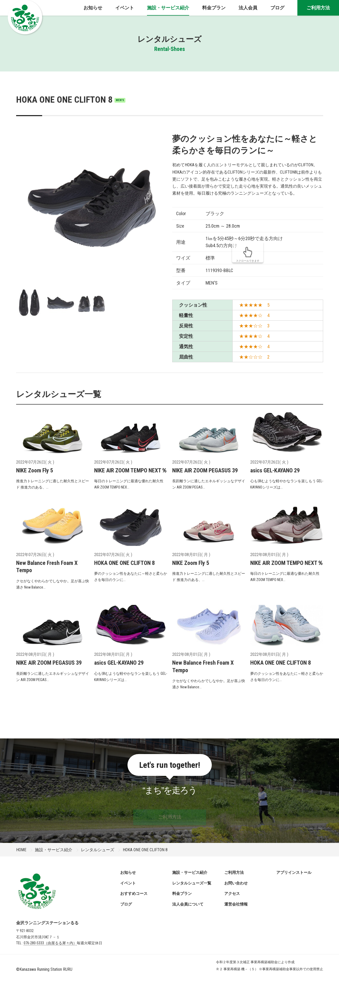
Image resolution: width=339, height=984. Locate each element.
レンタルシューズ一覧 (191, 883)
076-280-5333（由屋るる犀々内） (50, 943)
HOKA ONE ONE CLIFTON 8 (70, 99)
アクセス (232, 893)
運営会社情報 (236, 904)
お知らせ (128, 872)
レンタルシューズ (97, 849)
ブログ (126, 904)
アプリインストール (293, 872)
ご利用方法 (318, 7)
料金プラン (182, 893)
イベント (128, 883)
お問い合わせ (236, 883)
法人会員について (187, 904)
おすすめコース (134, 893)
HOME (21, 849)
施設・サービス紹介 (53, 849)
